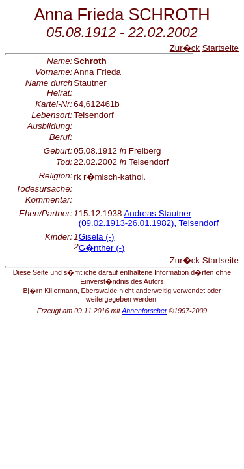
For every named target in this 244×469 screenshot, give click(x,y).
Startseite (220, 48)
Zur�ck (185, 48)
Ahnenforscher (144, 311)
